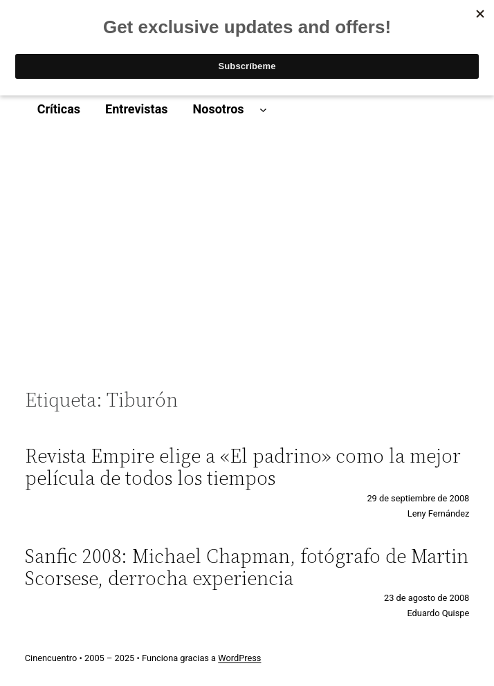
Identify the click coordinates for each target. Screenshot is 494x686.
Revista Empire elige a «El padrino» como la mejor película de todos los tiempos (243, 467)
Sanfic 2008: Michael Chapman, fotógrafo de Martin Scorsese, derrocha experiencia (246, 567)
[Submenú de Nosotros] (263, 109)
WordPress (239, 658)
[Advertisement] (247, 256)
